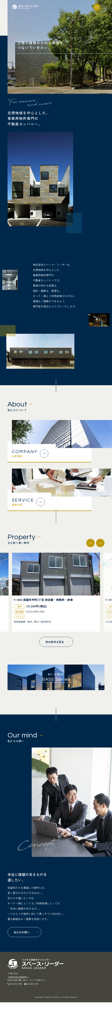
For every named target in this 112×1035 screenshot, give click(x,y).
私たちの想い (22, 932)
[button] (100, 543)
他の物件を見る (55, 642)
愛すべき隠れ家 (56, 677)
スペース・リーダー (26, 6)
